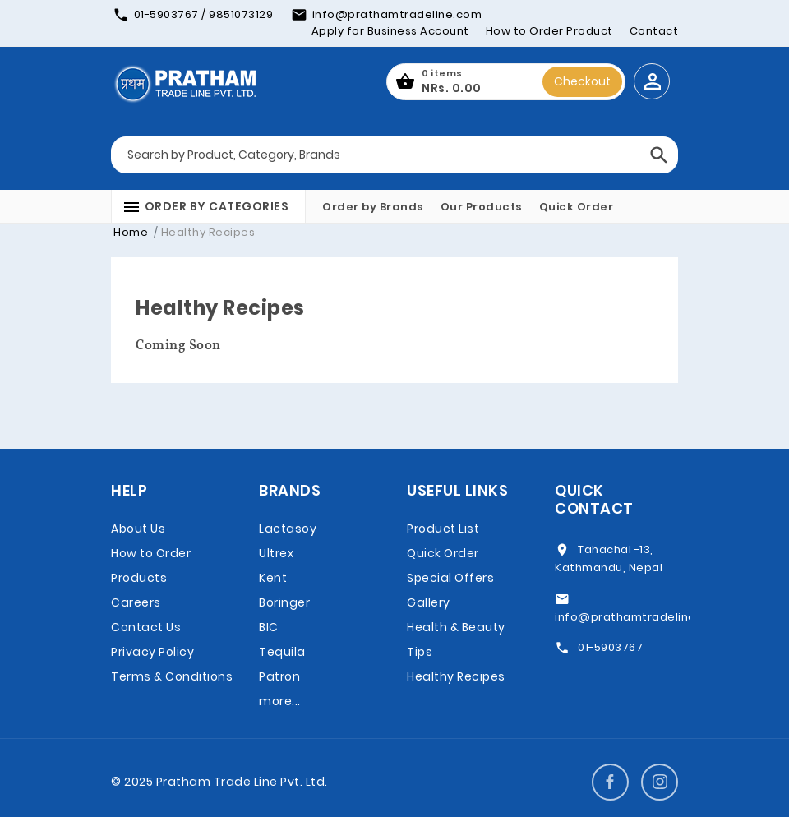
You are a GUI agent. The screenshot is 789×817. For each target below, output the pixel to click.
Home (130, 232)
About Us (138, 528)
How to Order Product (549, 31)
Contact (654, 31)
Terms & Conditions (172, 676)
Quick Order (576, 207)
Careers (136, 602)
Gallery (428, 602)
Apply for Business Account (390, 31)
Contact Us (146, 627)
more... (280, 701)
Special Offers (450, 578)
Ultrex (276, 553)
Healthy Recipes (456, 676)
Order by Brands (373, 207)
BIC (269, 627)
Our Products (482, 207)
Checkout (582, 81)
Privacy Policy (152, 652)
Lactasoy (287, 528)
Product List (443, 528)
